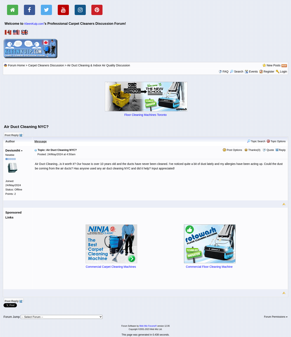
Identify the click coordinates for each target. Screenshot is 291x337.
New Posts (273, 65)
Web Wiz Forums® (148, 326)
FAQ (226, 71)
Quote (270, 149)
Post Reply (13, 135)
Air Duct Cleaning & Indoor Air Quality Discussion (98, 65)
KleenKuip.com (34, 23)
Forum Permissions (275, 316)
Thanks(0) (252, 149)
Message (40, 141)
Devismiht (13, 150)
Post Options (232, 149)
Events (251, 71)
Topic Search (256, 141)
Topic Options (276, 141)
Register (269, 71)
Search (236, 71)
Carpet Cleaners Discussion (46, 65)
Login (283, 71)
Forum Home (16, 65)
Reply (282, 149)
